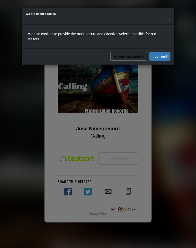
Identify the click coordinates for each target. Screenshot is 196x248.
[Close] (168, 18)
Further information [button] (129, 56)
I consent (160, 56)
